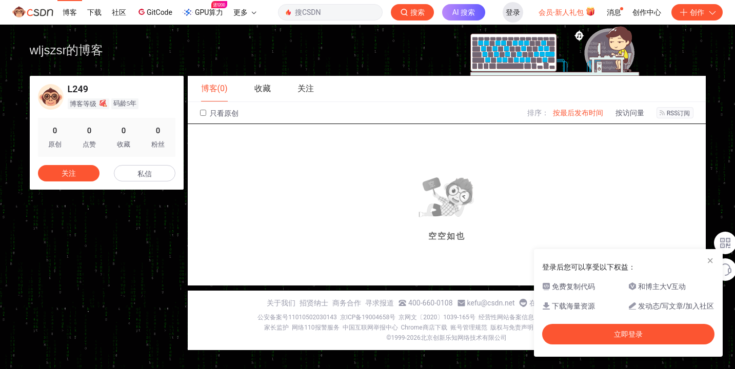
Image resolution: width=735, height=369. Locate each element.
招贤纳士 (314, 303)
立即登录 (628, 334)
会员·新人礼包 (567, 11)
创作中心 (646, 12)
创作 (697, 12)
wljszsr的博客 (67, 50)
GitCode (154, 11)
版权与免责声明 (511, 327)
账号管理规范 (468, 327)
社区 (119, 12)
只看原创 (219, 113)
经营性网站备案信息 (506, 317)
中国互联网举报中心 (370, 327)
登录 (513, 12)
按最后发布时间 (578, 113)
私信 (144, 174)
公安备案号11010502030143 (296, 317)
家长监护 (276, 327)
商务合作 (346, 303)
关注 (69, 173)
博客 (70, 12)
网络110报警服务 (315, 327)
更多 (244, 12)
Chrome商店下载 (424, 327)
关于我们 (281, 303)
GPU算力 (205, 9)
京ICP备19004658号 (368, 317)
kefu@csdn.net (491, 303)
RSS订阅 (675, 113)
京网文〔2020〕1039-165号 (437, 317)
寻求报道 (379, 303)
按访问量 (629, 113)
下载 (94, 12)
